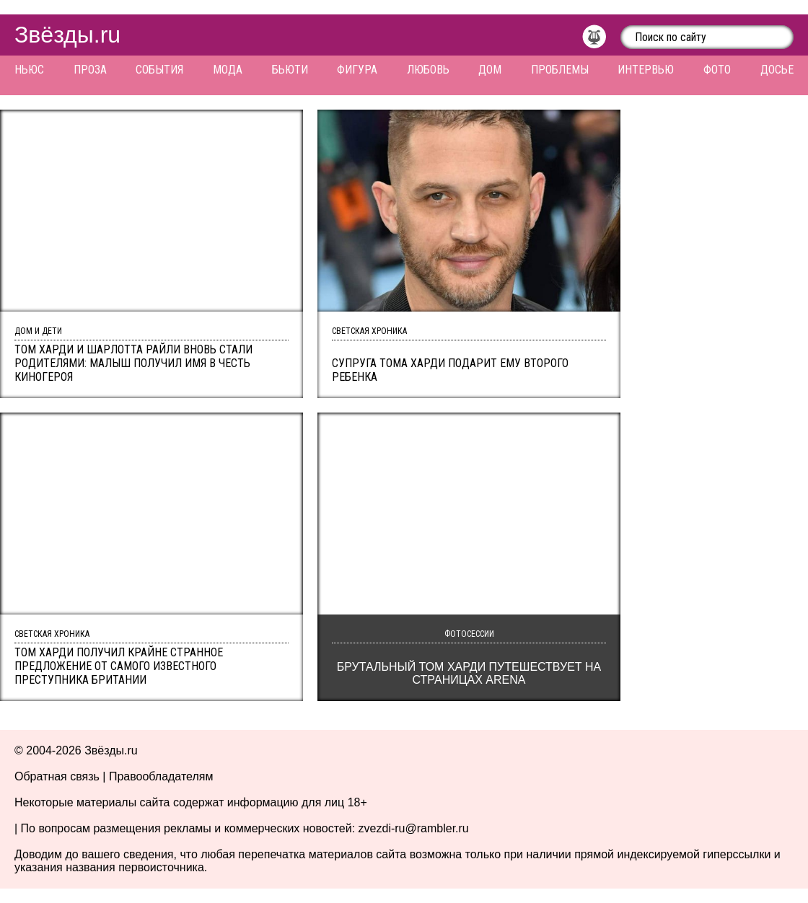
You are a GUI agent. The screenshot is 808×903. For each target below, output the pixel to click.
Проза (90, 69)
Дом (489, 69)
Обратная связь (57, 776)
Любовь (428, 69)
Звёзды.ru (67, 35)
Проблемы (560, 69)
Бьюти (290, 69)
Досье (777, 69)
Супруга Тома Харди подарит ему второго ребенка (450, 370)
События (159, 69)
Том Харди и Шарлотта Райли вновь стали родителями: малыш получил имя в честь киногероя (133, 363)
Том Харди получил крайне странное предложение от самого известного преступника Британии (118, 666)
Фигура (357, 69)
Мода (227, 69)
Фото (717, 69)
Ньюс (29, 69)
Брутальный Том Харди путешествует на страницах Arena (469, 673)
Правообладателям (161, 776)
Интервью (646, 69)
